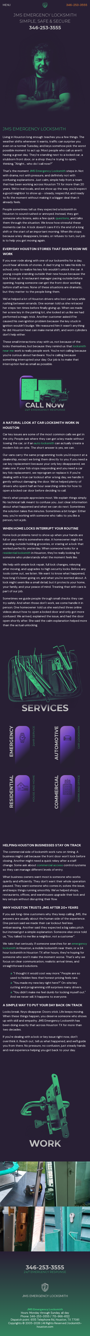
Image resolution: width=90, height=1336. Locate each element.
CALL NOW (45, 405)
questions (62, 218)
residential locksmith (17, 553)
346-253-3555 (76, 5)
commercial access (50, 865)
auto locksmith (44, 443)
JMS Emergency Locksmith (48, 171)
